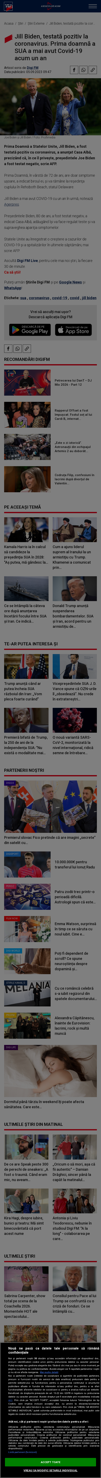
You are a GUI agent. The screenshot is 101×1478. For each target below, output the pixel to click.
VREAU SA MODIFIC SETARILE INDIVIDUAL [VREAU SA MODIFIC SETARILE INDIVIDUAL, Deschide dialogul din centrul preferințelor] (50, 1470)
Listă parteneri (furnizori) (22, 1452)
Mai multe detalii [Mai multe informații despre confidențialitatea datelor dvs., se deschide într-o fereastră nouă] (49, 1372)
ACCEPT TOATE (51, 1462)
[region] (50, 1410)
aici (10, 1400)
